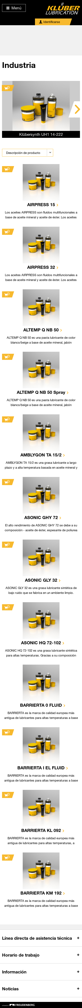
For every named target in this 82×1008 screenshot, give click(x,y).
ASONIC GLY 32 (41, 580)
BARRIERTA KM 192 (41, 893)
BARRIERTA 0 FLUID (41, 705)
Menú (13, 7)
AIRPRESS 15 (41, 204)
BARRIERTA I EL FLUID (41, 767)
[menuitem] (49, 22)
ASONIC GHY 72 (41, 517)
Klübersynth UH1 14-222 (41, 134)
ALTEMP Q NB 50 (41, 329)
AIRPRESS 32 (41, 267)
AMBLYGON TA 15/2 (41, 454)
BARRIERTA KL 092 (41, 830)
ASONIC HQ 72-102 (41, 642)
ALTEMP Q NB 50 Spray (41, 392)
